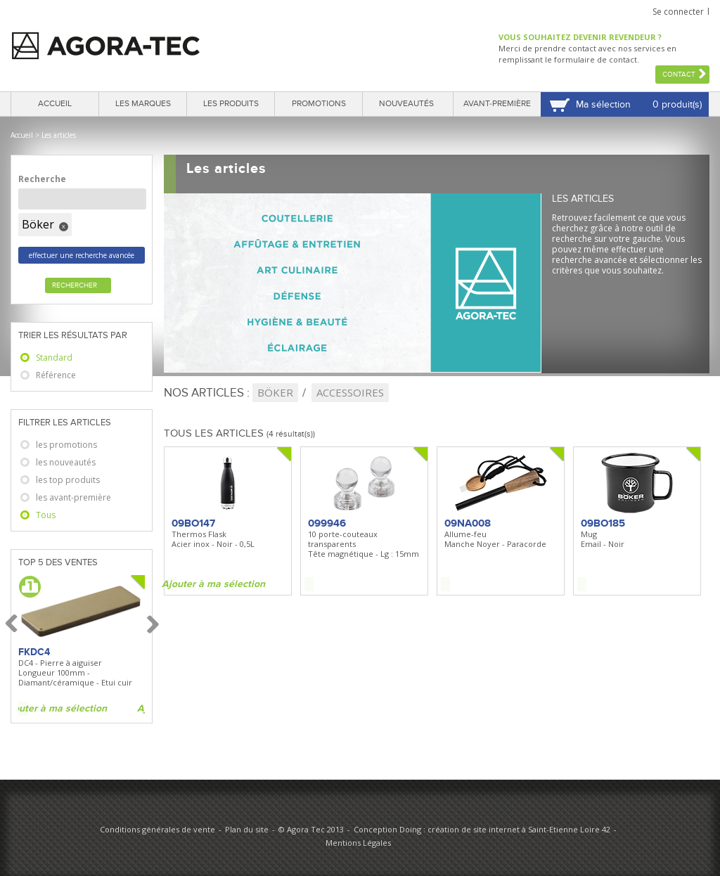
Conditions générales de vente (157, 829)
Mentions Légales (358, 842)
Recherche (42, 179)
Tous (46, 515)
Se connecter (678, 12)
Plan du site (247, 829)
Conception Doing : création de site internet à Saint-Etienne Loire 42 (482, 829)
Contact (678, 74)
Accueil (55, 103)
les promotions (66, 445)
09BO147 (193, 523)
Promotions (319, 103)
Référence (56, 375)
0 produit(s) (677, 104)
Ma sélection (603, 104)
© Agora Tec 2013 (311, 829)
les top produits (68, 480)
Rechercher (74, 285)
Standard (54, 357)
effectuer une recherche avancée (81, 255)
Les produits (231, 103)
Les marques (143, 103)
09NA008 (467, 523)
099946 (327, 523)
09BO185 (603, 523)
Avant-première (497, 103)
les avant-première (73, 497)
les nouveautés (66, 462)
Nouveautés (406, 103)
